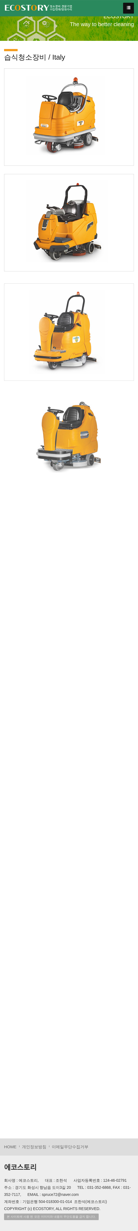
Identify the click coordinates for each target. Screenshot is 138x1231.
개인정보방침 (34, 1146)
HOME (10, 1146)
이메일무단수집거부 (70, 1146)
